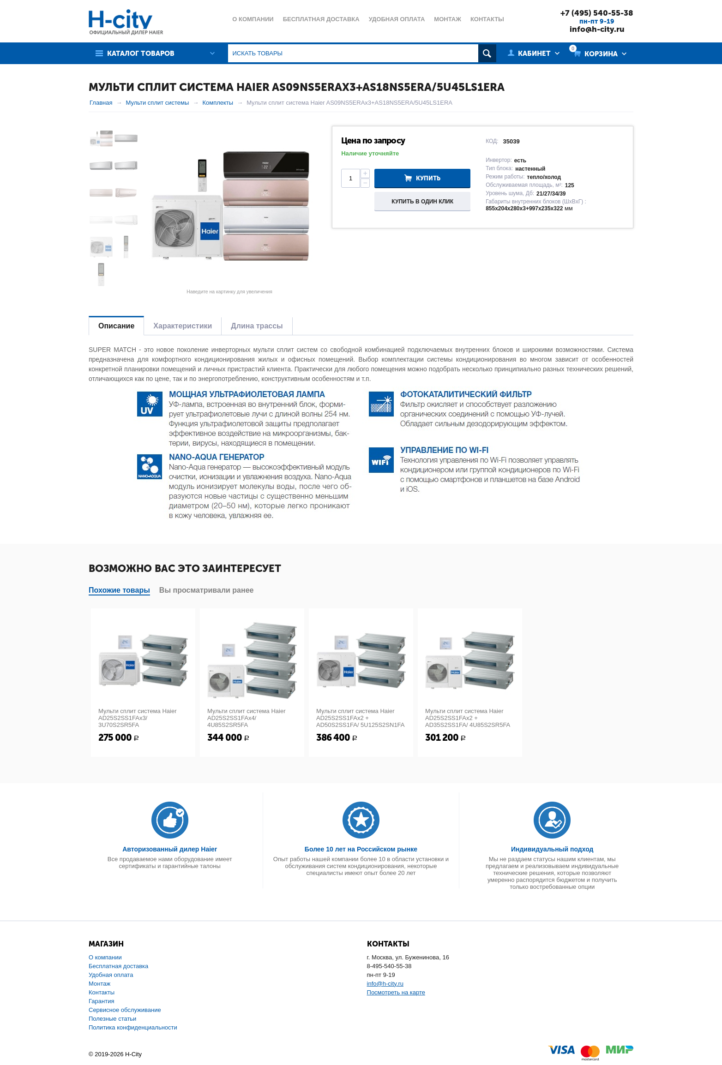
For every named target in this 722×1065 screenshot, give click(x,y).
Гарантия (101, 1001)
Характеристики (182, 326)
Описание (116, 326)
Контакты (101, 992)
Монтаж (99, 983)
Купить (428, 178)
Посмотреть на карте (396, 992)
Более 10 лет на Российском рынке (361, 849)
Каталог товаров (140, 53)
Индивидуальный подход (552, 849)
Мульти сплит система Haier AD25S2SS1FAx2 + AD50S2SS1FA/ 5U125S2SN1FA (360, 718)
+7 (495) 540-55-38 (596, 13)
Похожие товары (119, 590)
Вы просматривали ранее (206, 590)
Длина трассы (257, 326)
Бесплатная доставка (118, 966)
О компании (105, 957)
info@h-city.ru (597, 29)
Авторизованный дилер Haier (169, 849)
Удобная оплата (111, 974)
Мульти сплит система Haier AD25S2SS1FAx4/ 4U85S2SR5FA (246, 718)
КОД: (492, 141)
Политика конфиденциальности (133, 1027)
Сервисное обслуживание (125, 1009)
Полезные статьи (112, 1018)
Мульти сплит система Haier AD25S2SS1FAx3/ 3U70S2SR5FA (137, 718)
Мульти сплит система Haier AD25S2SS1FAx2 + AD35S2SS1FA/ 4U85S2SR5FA (467, 718)
